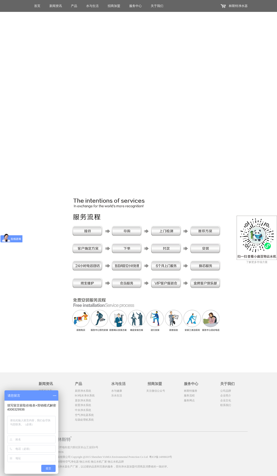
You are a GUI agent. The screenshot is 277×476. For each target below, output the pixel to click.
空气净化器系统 (84, 415)
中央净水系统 (83, 410)
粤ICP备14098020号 (160, 457)
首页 (37, 6)
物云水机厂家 (99, 461)
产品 (74, 6)
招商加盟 (114, 6)
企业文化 (225, 400)
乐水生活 (116, 395)
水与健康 (116, 390)
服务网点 (189, 400)
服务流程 (189, 395)
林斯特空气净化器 (68, 461)
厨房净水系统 (83, 390)
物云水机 (84, 461)
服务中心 (135, 6)
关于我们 (157, 6)
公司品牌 (225, 390)
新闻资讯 (55, 6)
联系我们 (225, 405)
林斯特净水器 (238, 6)
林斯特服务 (190, 390)
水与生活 (92, 6)
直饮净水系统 (83, 400)
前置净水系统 (83, 405)
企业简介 (225, 395)
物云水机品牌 (116, 461)
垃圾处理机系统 (84, 419)
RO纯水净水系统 (85, 395)
